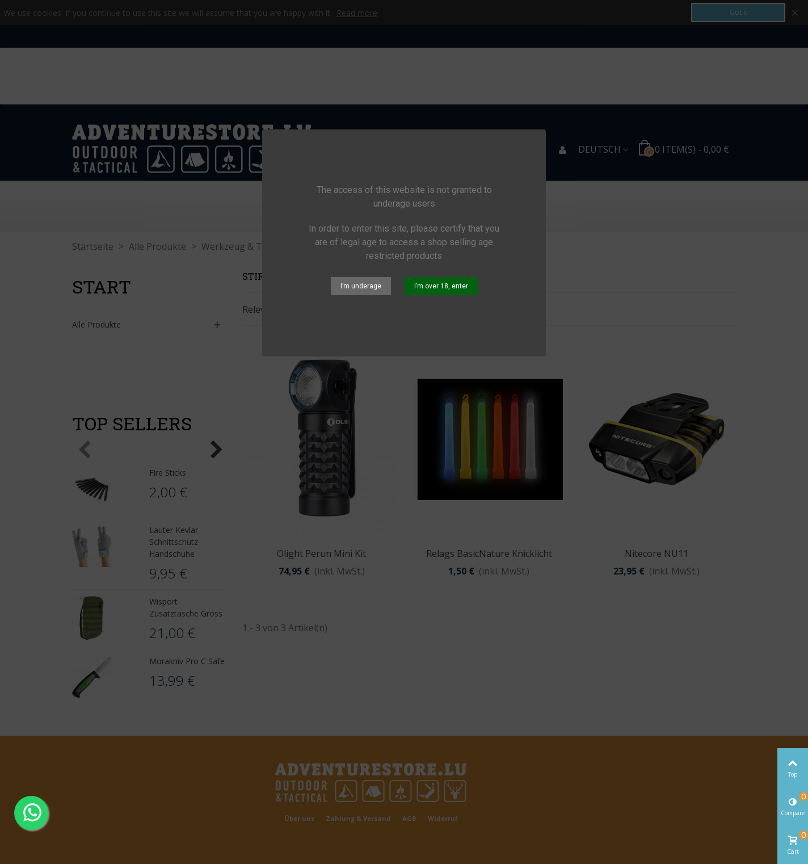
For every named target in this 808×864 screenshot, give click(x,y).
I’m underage (360, 286)
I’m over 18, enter (441, 286)
